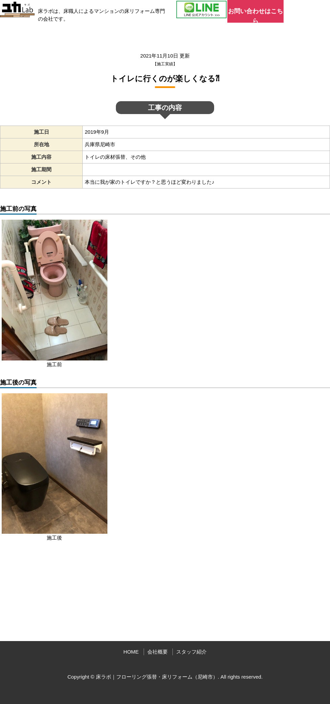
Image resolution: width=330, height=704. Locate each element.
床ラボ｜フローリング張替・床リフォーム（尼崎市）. (157, 677)
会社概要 (157, 652)
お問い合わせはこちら (255, 15)
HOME (131, 652)
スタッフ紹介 (191, 652)
